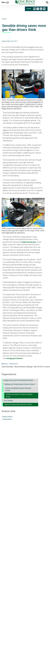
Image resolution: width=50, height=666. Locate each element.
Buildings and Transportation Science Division (20, 384)
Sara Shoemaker (7, 367)
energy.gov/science (14, 358)
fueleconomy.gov (29, 242)
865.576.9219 (39, 367)
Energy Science (7, 417)
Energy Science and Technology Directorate (18, 380)
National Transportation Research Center (18, 404)
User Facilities (8, 400)
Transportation (7, 419)
